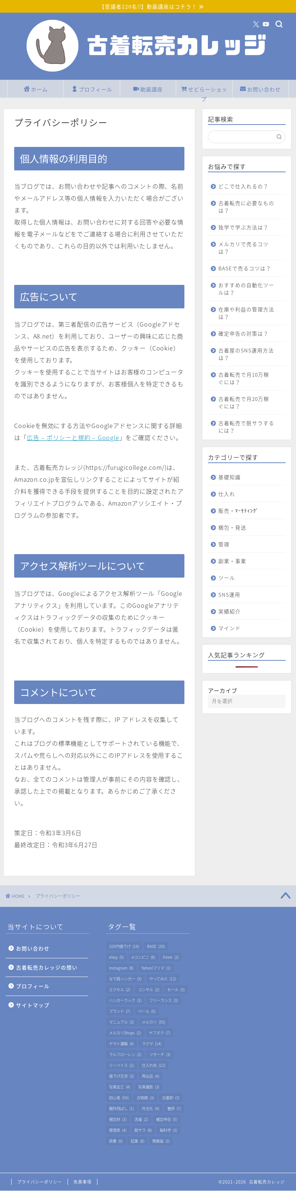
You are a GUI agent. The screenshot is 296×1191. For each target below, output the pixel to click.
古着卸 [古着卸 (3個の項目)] (171, 1098)
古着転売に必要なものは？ (243, 206)
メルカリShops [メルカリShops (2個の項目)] (125, 1033)
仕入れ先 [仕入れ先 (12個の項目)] (153, 1065)
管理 (224, 552)
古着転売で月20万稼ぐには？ (243, 410)
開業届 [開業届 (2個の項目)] (161, 1141)
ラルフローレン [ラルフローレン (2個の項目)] (125, 1055)
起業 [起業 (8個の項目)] (137, 1141)
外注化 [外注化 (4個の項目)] (150, 1109)
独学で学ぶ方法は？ (243, 227)
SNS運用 (229, 602)
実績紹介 (229, 619)
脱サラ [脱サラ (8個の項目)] (143, 1130)
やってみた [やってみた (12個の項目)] (162, 979)
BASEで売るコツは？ (239, 272)
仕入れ (226, 501)
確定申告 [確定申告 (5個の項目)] (166, 1119)
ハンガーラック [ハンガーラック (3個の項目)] (125, 1000)
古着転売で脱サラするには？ (243, 434)
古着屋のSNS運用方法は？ (243, 361)
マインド (229, 636)
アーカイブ (222, 698)
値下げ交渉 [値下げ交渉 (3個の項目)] (121, 1076)
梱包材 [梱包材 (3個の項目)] (118, 1119)
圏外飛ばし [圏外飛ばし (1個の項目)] (121, 1109)
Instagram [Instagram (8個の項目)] (121, 968)
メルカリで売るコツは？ (243, 248)
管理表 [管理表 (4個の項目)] (118, 1130)
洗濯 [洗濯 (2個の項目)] (141, 1119)
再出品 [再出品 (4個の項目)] (150, 1076)
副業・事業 (232, 568)
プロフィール (92, 90)
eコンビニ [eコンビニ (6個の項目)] (143, 957)
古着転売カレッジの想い (47, 967)
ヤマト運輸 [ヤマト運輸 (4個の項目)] (121, 1044)
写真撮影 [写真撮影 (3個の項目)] (148, 1087)
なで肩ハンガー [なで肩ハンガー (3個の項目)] (125, 979)
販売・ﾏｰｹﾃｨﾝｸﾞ (238, 518)
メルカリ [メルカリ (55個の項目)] (153, 1022)
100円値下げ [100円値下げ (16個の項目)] (124, 946)
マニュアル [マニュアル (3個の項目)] (121, 1022)
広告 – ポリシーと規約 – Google (73, 437)
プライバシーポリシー (39, 1182)
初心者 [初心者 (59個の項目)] (119, 1098)
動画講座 (148, 90)
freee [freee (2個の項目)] (171, 957)
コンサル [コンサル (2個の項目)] (148, 990)
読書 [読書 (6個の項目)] (116, 1141)
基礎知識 (229, 484)
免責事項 (82, 1182)
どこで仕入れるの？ (243, 186)
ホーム (36, 90)
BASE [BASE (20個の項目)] (156, 946)
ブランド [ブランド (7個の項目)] (119, 1011)
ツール (226, 585)
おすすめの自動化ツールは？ (243, 296)
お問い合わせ (260, 90)
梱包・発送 (232, 535)
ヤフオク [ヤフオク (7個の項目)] (159, 1033)
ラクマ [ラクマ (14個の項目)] (152, 1044)
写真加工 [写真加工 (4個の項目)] (119, 1087)
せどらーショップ (204, 91)
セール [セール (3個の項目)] (176, 990)
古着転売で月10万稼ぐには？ (243, 385)
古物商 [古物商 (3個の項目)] (145, 1098)
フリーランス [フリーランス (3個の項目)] (163, 1000)
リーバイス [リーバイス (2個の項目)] (121, 1065)
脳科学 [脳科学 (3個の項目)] (168, 1130)
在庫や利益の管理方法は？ (243, 320)
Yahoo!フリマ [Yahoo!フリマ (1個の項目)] (156, 968)
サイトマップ (33, 1005)
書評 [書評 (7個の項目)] (174, 1109)
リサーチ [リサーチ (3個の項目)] (160, 1055)
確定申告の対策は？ (243, 341)
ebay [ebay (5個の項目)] (116, 957)
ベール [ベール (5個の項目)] (147, 1011)
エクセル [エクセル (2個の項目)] (119, 990)
